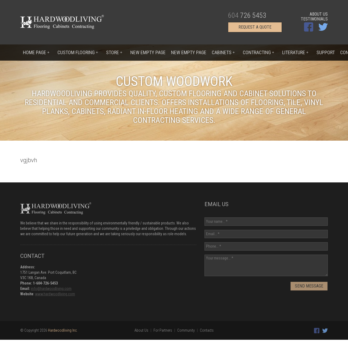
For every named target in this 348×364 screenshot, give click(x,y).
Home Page (36, 52)
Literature (295, 52)
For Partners (162, 330)
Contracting (258, 52)
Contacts (207, 330)
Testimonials (314, 19)
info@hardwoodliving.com (51, 288)
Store (114, 52)
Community (186, 330)
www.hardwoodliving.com (55, 294)
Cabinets (223, 52)
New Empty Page (148, 52)
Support (325, 52)
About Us (319, 14)
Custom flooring (77, 52)
